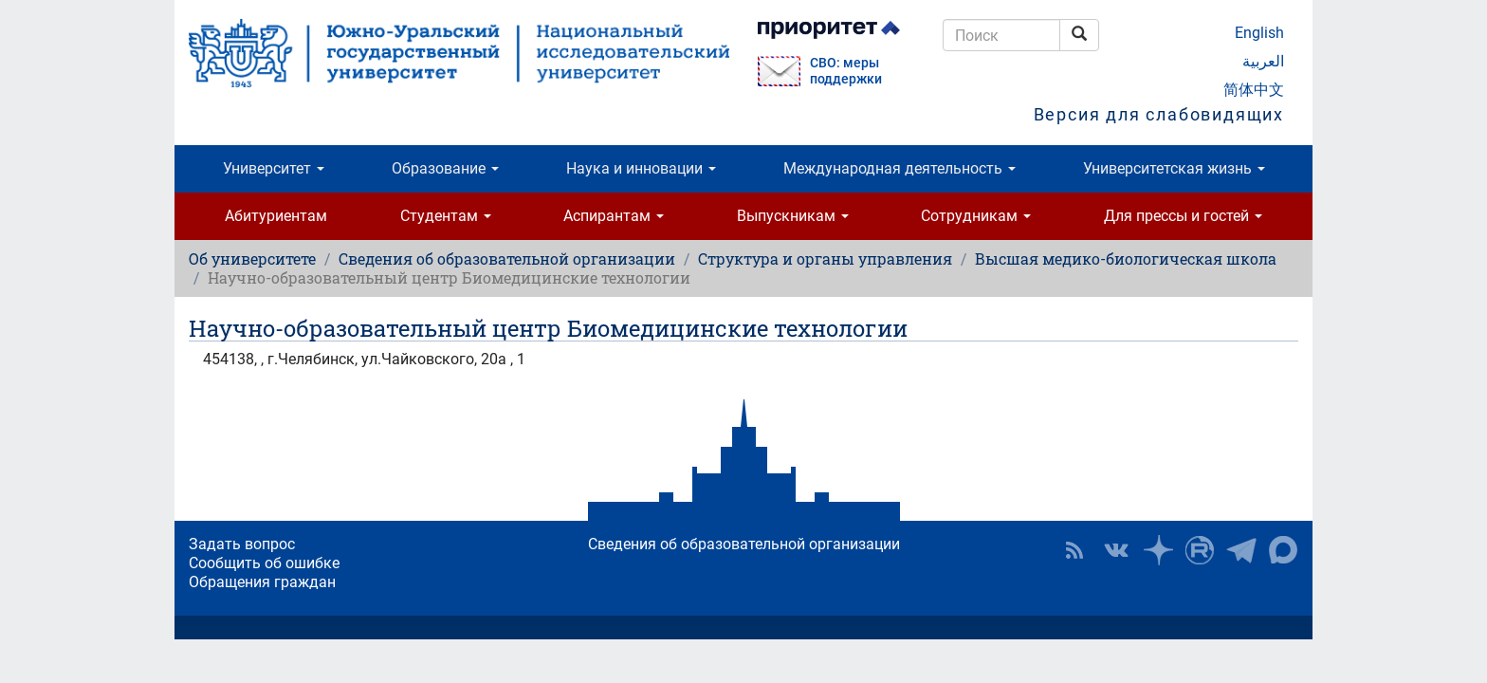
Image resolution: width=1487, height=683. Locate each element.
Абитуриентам (276, 216)
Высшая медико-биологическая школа (1125, 258)
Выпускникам (793, 216)
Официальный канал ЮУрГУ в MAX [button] (1283, 550)
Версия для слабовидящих (1159, 114)
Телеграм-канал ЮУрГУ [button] (1241, 550)
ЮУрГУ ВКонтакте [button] (1116, 550)
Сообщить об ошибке (264, 563)
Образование (445, 168)
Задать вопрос (242, 544)
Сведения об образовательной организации (507, 258)
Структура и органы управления (825, 258)
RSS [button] (1074, 550)
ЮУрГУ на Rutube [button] (1199, 550)
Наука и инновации (641, 168)
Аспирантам (613, 216)
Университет (273, 168)
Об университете (252, 258)
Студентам (445, 216)
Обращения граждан (262, 582)
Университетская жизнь (1174, 168)
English (1259, 33)
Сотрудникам (976, 216)
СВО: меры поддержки (846, 71)
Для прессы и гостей (1183, 216)
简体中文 (1253, 90)
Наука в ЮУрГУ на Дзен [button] (1158, 550)
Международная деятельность (899, 168)
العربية (1263, 61)
